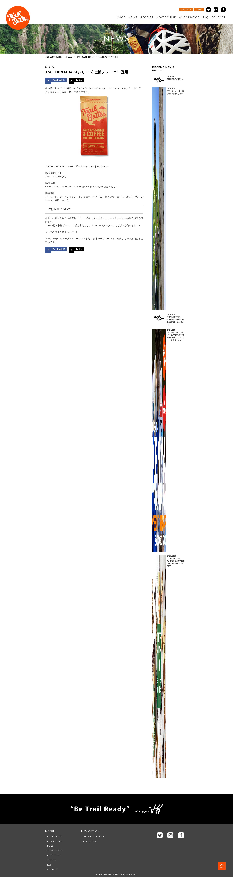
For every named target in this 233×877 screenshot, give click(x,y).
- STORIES (50, 860)
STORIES (147, 17)
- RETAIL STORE (53, 841)
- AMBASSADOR (53, 851)
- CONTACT (51, 870)
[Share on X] (76, 80)
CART (199, 9)
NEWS (133, 17)
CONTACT (219, 17)
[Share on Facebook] (56, 80)
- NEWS (49, 846)
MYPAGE (186, 9)
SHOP (121, 17)
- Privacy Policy (89, 841)
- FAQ (48, 865)
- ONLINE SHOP (53, 836)
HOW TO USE (166, 17)
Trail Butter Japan (53, 57)
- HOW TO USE (53, 855)
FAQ (206, 17)
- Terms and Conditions (93, 836)
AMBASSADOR (189, 17)
